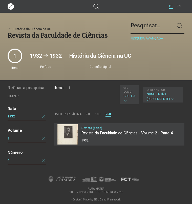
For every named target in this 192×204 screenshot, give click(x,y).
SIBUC (97, 199)
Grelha (129, 95)
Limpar (13, 96)
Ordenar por (156, 90)
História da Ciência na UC (29, 29)
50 (88, 114)
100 (97, 114)
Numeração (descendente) (162, 94)
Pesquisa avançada (147, 38)
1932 (11, 116)
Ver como (127, 90)
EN (179, 6)
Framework (113, 199)
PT (171, 6)
